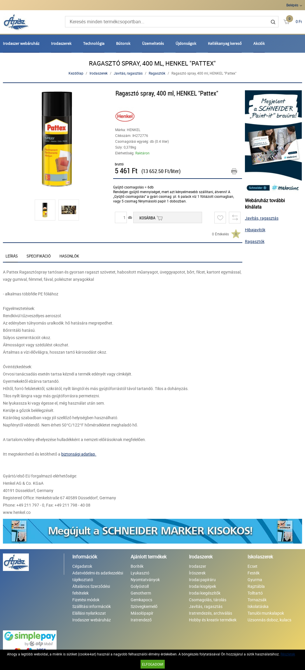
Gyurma (255, 579)
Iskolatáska (258, 606)
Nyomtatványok (145, 579)
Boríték (137, 566)
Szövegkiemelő (144, 606)
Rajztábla (256, 586)
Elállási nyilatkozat (89, 613)
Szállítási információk (91, 606)
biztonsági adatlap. (78, 454)
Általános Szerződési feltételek (91, 589)
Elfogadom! (152, 664)
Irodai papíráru (202, 579)
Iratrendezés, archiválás (210, 613)
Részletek (288, 654)
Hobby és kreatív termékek (212, 620)
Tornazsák (257, 599)
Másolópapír (142, 613)
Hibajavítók (255, 229)
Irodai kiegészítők (204, 593)
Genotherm (141, 593)
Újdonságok (186, 43)
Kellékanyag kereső (225, 43)
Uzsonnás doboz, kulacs (269, 620)
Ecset (252, 566)
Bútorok (123, 43)
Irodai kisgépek (202, 586)
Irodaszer (197, 566)
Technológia (93, 43)
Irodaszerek (61, 43)
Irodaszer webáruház (21, 43)
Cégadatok (82, 566)
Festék (254, 573)
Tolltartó (255, 593)
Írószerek (197, 573)
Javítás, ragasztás (128, 73)
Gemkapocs (141, 599)
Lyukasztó (140, 573)
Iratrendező (141, 620)
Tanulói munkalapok (266, 613)
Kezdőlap (76, 73)
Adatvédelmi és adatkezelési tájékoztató (97, 576)
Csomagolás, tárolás (207, 599)
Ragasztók (157, 73)
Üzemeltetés (153, 43)
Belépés (292, 5)
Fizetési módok (85, 599)
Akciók (259, 43)
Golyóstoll (140, 586)
